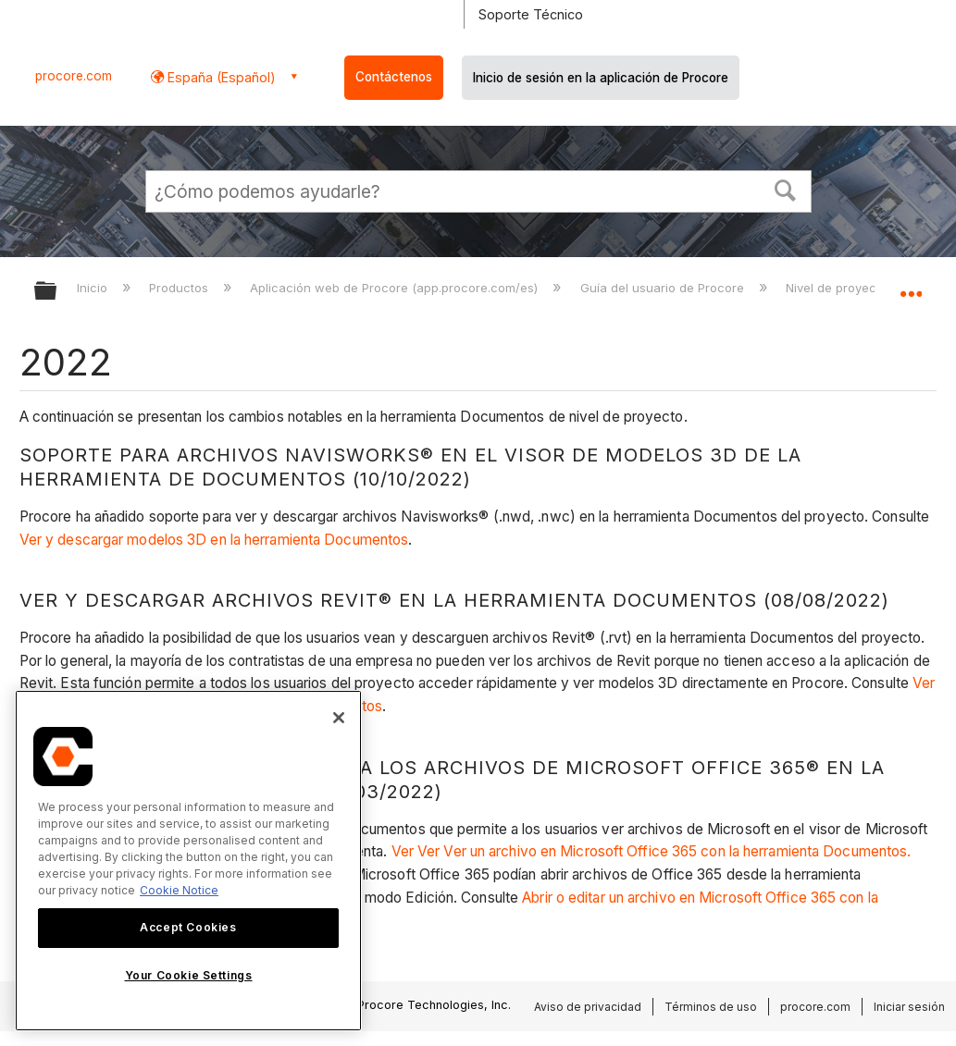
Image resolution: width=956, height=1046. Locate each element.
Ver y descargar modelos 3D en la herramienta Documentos (214, 539)
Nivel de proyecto (838, 287)
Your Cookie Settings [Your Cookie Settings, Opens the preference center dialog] (189, 975)
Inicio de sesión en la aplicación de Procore (600, 77)
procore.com (73, 75)
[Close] (338, 717)
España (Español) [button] (220, 77)
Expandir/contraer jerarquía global (57, 291)
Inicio (94, 287)
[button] (785, 189)
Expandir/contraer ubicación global (911, 285)
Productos (180, 287)
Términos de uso (710, 1007)
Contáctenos (393, 76)
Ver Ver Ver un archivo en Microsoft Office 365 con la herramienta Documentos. (655, 851)
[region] (188, 860)
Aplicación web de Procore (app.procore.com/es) (395, 287)
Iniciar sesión (909, 1007)
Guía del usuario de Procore (664, 287)
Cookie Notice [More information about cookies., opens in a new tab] (179, 890)
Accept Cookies (188, 927)
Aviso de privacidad (587, 1007)
